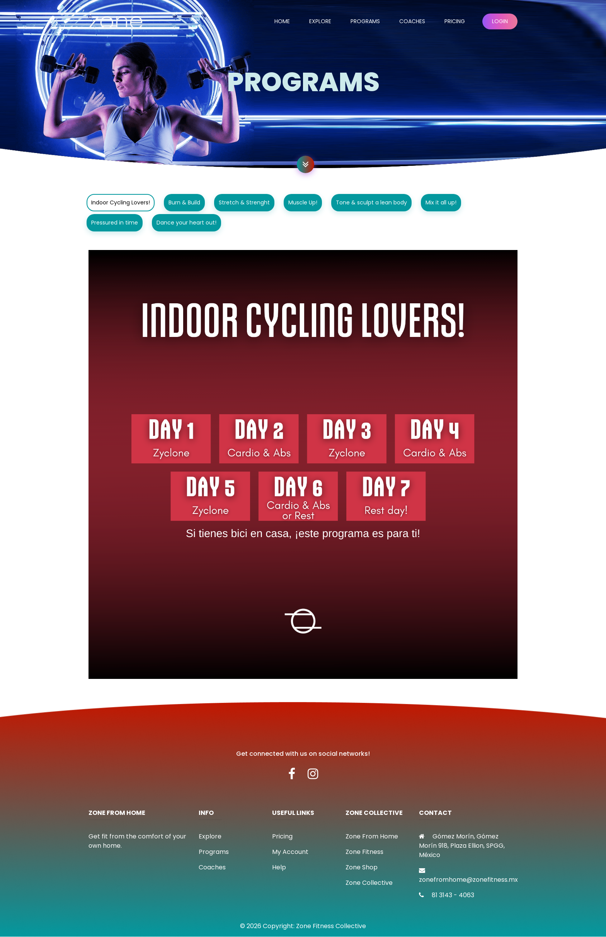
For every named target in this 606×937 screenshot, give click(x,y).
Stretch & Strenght (244, 202)
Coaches (412, 21)
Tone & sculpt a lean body (371, 202)
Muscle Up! (302, 202)
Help (279, 867)
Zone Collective (369, 882)
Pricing (454, 21)
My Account (290, 851)
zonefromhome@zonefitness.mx (468, 875)
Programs (365, 21)
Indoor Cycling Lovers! (120, 202)
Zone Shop (362, 867)
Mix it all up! (441, 202)
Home (282, 21)
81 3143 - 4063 (446, 895)
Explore (320, 21)
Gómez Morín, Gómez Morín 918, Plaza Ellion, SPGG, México (462, 845)
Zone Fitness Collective (331, 926)
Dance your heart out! (186, 222)
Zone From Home (372, 836)
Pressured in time (114, 222)
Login (500, 21)
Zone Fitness (364, 851)
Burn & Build (184, 202)
